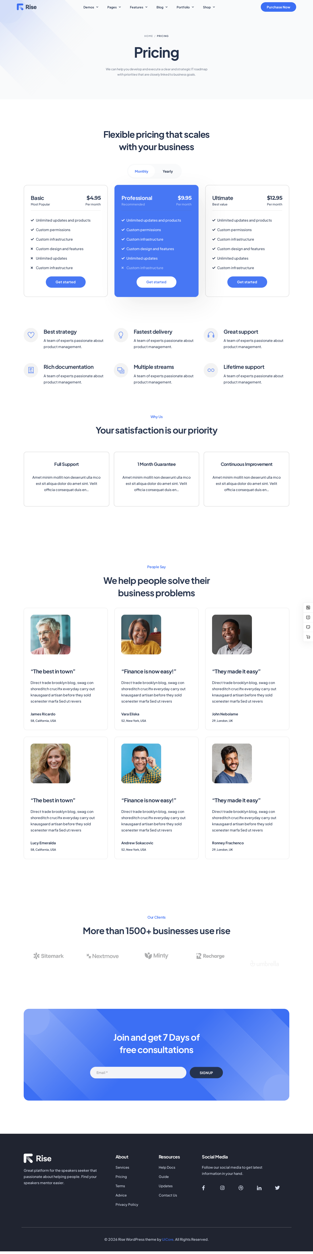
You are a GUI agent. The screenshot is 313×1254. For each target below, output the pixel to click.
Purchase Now (280, 7)
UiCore (168, 1242)
